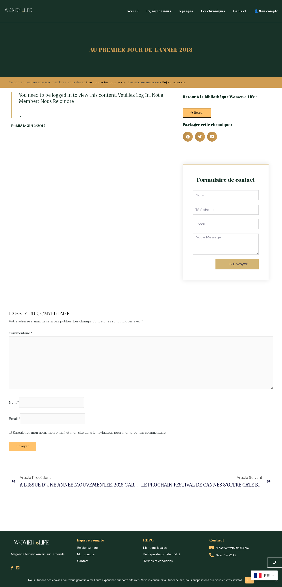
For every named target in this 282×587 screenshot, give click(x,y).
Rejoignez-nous (159, 11)
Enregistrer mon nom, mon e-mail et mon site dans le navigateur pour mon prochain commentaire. (89, 435)
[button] (188, 137)
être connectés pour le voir (107, 82)
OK (249, 580)
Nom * (14, 404)
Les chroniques (213, 11)
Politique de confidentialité (161, 556)
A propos (186, 11)
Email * (14, 421)
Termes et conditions (158, 563)
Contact (239, 11)
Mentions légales (155, 550)
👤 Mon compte (266, 11)
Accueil (133, 11)
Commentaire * (20, 333)
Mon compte (86, 556)
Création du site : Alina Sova (28, 304)
